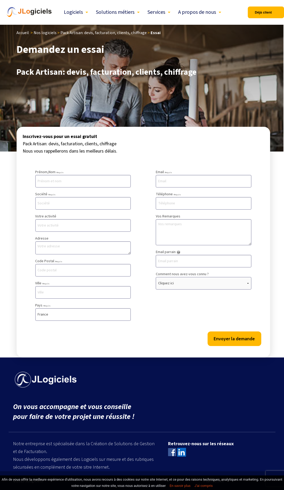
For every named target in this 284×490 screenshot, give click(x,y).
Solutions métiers (115, 12)
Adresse (83, 245)
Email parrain (203, 258)
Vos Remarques (203, 229)
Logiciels (73, 12)
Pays (83, 312)
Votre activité (83, 223)
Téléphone (203, 201)
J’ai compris (203, 486)
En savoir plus (180, 486)
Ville (83, 290)
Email (203, 178)
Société (83, 201)
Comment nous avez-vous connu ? (203, 281)
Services (156, 12)
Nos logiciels (45, 33)
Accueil (22, 33)
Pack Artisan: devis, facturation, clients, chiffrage (103, 33)
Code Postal (83, 268)
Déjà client (263, 12)
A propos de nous (197, 12)
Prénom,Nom (83, 178)
